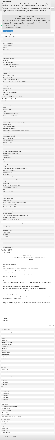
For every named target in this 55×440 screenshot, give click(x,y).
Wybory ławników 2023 (8, 191)
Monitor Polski (5, 430)
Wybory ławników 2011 (8, 200)
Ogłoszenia (5, 161)
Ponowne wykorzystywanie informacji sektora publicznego (15, 168)
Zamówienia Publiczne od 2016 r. (8, 344)
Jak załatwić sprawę (7, 102)
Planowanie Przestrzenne (8, 68)
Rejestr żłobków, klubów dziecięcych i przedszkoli (13, 179)
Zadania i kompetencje (8, 56)
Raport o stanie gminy (7, 73)
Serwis (3, 221)
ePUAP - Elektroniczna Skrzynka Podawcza (11, 98)
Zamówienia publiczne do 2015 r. (10, 206)
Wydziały (5, 47)
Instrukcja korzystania (7, 226)
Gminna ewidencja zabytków (9, 126)
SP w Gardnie (4, 380)
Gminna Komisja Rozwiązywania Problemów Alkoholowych (15, 215)
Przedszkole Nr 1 (5, 389)
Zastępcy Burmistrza (7, 45)
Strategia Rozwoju (7, 88)
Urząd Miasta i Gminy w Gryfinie (9, 36)
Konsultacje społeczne (8, 140)
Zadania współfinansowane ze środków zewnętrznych (14, 202)
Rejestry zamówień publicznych (9, 176)
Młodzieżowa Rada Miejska (9, 51)
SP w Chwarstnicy (5, 378)
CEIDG (4, 111)
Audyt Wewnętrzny (7, 105)
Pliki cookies (5, 234)
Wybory (4, 189)
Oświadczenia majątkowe (8, 58)
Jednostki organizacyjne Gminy (9, 138)
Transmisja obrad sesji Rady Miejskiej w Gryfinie (12, 96)
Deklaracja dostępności (8, 120)
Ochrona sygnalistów (7, 213)
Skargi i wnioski (6, 181)
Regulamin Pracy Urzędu (8, 77)
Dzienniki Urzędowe (6, 432)
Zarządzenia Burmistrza (7, 336)
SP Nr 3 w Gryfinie (5, 373)
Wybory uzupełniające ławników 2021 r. (11, 194)
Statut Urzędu (6, 86)
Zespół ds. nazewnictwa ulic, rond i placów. (12, 219)
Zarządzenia (5, 94)
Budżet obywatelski (7, 109)
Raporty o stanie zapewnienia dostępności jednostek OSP (15, 223)
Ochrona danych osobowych (8, 34)
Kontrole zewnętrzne (7, 144)
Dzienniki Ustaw (5, 428)
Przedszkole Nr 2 (5, 391)
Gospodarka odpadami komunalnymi (11, 64)
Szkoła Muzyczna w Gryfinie (7, 376)
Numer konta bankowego (7, 331)
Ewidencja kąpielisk (7, 124)
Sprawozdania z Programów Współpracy (11, 185)
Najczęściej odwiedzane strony (9, 245)
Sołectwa (5, 54)
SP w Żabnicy (4, 384)
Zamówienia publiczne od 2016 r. (10, 204)
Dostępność (5, 117)
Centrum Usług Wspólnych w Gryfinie (9, 406)
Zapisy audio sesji (5, 356)
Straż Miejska (6, 38)
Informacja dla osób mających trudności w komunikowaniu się (16, 130)
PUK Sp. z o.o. (5, 423)
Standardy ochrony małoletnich (9, 217)
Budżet (4, 107)
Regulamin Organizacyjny (8, 75)
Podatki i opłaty (6, 71)
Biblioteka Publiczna (6, 408)
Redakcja (5, 228)
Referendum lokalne (7, 172)
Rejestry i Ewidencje (7, 174)
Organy (3, 41)
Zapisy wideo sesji (6, 358)
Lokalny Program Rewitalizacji (9, 66)
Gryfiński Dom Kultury (6, 410)
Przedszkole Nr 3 (5, 393)
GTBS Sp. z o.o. (5, 421)
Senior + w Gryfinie (5, 414)
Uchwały (5, 90)
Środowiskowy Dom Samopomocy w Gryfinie (11, 416)
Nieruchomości (6, 155)
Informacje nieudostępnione (9, 132)
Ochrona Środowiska (7, 157)
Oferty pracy (5, 159)
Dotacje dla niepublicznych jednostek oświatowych (14, 122)
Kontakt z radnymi (5, 354)
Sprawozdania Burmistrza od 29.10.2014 (11, 79)
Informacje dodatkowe (8, 247)
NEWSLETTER (4, 365)
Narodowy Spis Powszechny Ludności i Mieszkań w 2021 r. (15, 149)
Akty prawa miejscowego (8, 62)
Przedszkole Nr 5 (5, 397)
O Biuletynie (4, 238)
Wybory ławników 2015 (8, 198)
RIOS (3, 363)
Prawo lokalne (5, 60)
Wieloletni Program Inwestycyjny (10, 92)
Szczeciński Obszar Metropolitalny (10, 187)
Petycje (4, 166)
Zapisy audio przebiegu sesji (9, 209)
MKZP (4, 146)
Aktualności (5, 243)
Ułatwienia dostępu (7, 232)
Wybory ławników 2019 (8, 196)
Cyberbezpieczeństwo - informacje (10, 113)
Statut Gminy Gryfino (7, 83)
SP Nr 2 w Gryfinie (5, 371)
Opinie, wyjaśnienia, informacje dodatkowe (12, 164)
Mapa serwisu (6, 240)
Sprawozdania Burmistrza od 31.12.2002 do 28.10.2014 (14, 81)
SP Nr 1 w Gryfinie (5, 369)
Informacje (4, 100)
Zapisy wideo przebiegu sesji (9, 211)
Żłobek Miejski (5, 399)
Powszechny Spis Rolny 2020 (9, 170)
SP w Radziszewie (5, 382)
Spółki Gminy (6, 183)
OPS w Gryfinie (5, 412)
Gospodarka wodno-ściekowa (9, 128)
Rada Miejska (6, 49)
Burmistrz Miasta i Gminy (8, 43)
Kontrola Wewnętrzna (7, 142)
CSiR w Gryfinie (5, 404)
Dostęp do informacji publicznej (10, 115)
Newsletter (5, 236)
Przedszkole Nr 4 (5, 395)
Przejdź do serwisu (8, 31)
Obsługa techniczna (7, 230)
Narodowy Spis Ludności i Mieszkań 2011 (12, 151)
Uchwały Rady (5, 334)
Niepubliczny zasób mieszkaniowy (10, 153)
